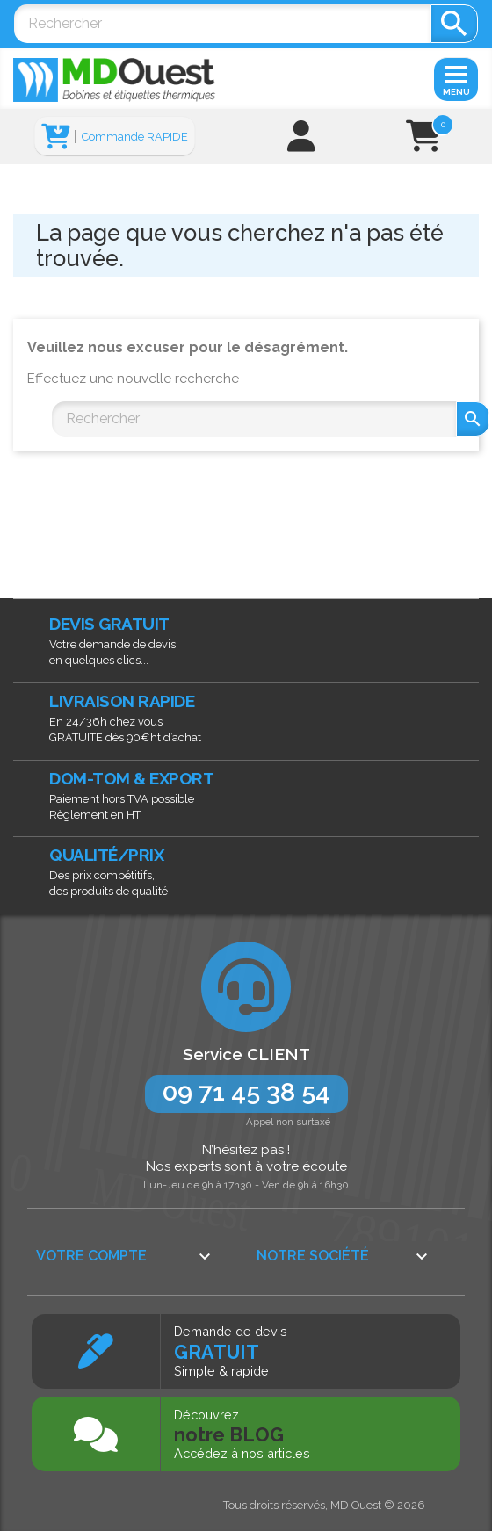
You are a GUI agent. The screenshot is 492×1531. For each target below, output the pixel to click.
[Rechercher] (222, 23)
